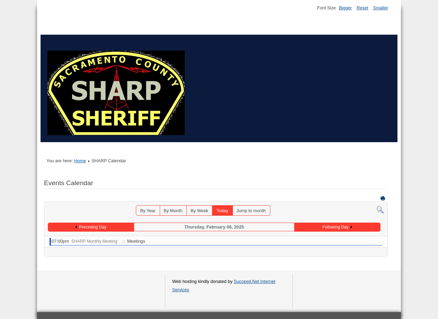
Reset (362, 7)
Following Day (336, 227)
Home (80, 160)
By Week (199, 210)
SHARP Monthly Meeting (94, 241)
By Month (173, 210)
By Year (148, 210)
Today (222, 210)
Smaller (380, 7)
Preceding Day (92, 227)
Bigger (345, 7)
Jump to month (251, 210)
